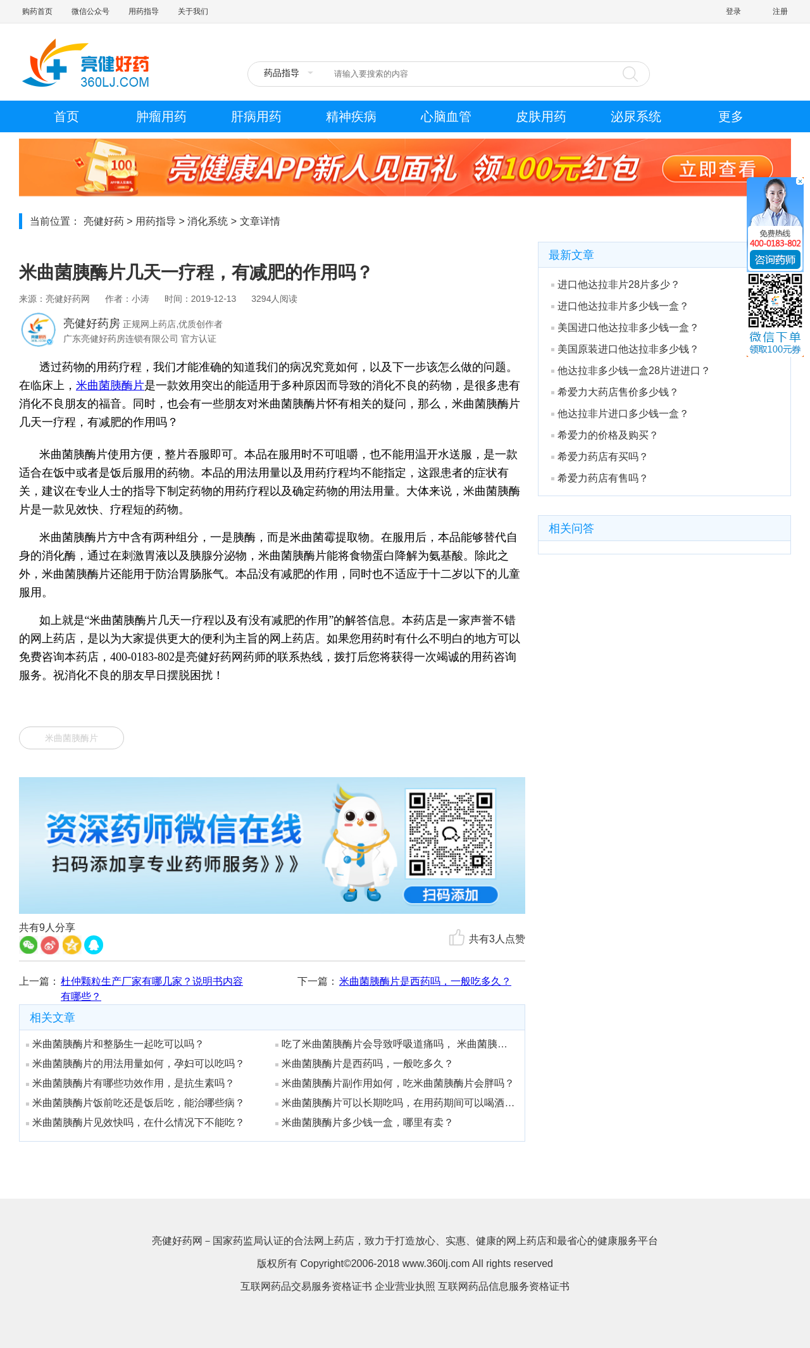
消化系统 (207, 221)
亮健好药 (104, 221)
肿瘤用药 (161, 116)
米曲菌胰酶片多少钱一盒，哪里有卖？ (364, 1122)
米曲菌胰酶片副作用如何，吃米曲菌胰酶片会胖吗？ (394, 1083)
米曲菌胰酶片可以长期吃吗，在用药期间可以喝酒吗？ (395, 1102)
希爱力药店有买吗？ (600, 456)
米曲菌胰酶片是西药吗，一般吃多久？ (425, 981)
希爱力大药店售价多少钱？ (615, 392)
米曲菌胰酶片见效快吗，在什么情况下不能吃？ (135, 1122)
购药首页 (37, 11)
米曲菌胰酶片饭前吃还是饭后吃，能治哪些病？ (135, 1102)
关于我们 (193, 11)
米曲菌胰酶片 (110, 385)
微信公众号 (90, 11)
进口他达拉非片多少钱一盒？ (620, 306)
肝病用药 (256, 116)
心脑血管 (446, 116)
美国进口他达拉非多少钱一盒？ (625, 327)
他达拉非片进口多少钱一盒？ (620, 413)
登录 (733, 11)
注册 (780, 11)
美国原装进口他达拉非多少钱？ (625, 349)
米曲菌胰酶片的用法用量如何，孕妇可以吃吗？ (135, 1063)
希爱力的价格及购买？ (605, 435)
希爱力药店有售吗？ (600, 478)
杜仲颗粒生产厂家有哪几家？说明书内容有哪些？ (152, 989)
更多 (731, 116)
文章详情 (260, 221)
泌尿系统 (636, 116)
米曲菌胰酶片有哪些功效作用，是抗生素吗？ (130, 1083)
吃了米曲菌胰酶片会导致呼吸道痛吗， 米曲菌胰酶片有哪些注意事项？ (395, 1044)
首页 (66, 116)
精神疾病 (351, 116)
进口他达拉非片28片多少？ (615, 284)
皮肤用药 (541, 116)
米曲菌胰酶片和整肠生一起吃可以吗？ (115, 1044)
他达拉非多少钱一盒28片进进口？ (631, 370)
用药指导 (143, 11)
